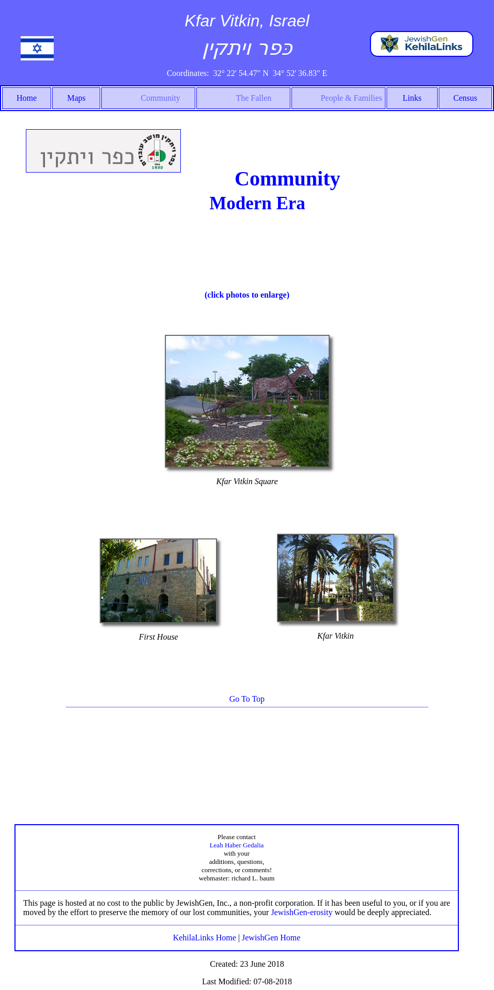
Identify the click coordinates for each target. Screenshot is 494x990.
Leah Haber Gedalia (237, 845)
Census (465, 98)
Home (27, 98)
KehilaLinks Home (204, 937)
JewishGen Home (271, 937)
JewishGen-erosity (301, 912)
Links (412, 98)
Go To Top (247, 698)
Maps (76, 98)
